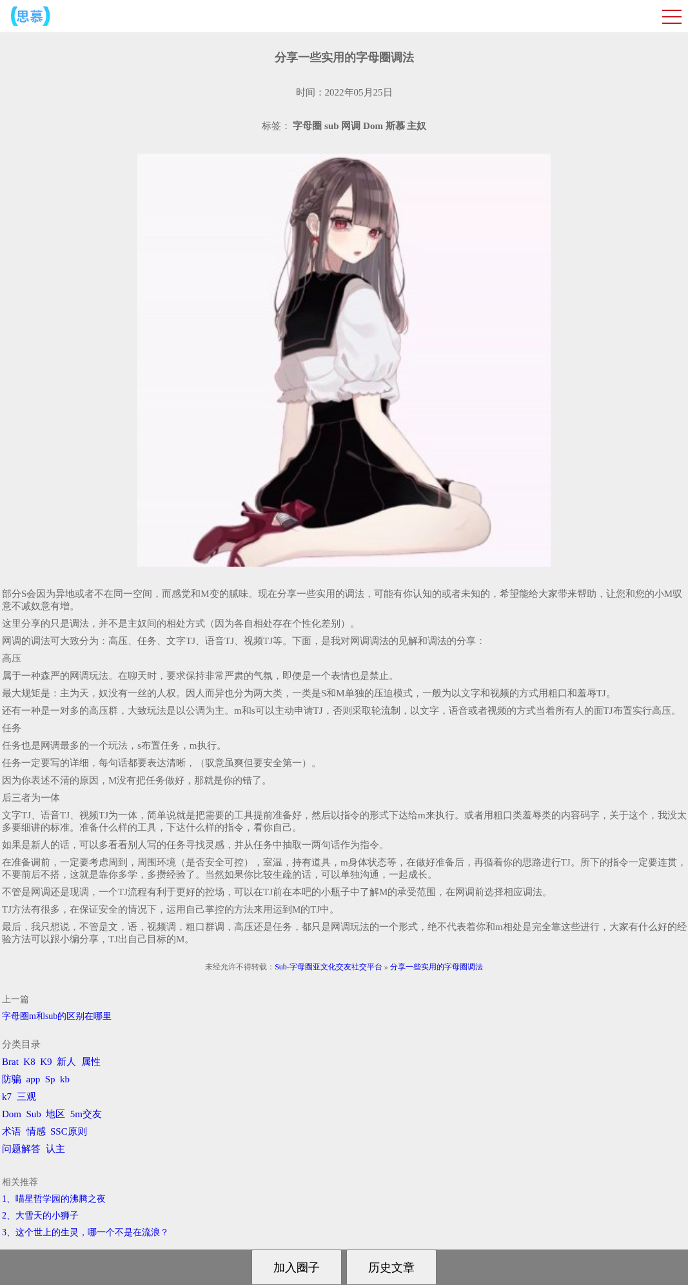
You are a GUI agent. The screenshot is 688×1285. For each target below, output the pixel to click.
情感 (36, 1131)
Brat (10, 1062)
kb (65, 1079)
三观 (26, 1096)
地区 (55, 1114)
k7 (7, 1096)
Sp (50, 1079)
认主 (55, 1149)
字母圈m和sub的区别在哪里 (57, 1016)
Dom (11, 1114)
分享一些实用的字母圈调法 (436, 966)
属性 (91, 1062)
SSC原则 (68, 1131)
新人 (66, 1062)
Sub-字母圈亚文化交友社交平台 (328, 966)
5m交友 (86, 1114)
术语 (11, 1131)
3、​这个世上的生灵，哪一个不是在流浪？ (85, 1232)
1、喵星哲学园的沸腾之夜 (54, 1199)
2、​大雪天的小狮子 (40, 1215)
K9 (46, 1062)
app (33, 1079)
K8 (29, 1062)
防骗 (11, 1079)
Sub (33, 1114)
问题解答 (21, 1149)
